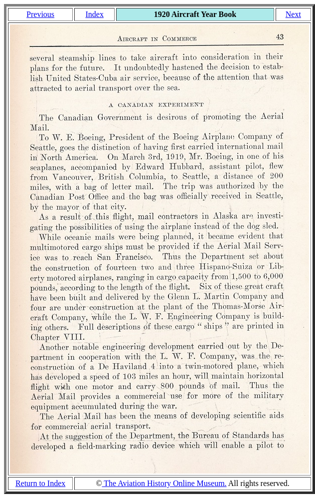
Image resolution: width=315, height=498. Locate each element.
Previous (40, 14)
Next (293, 14)
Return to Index (40, 483)
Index (94, 14)
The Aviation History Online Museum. (164, 483)
